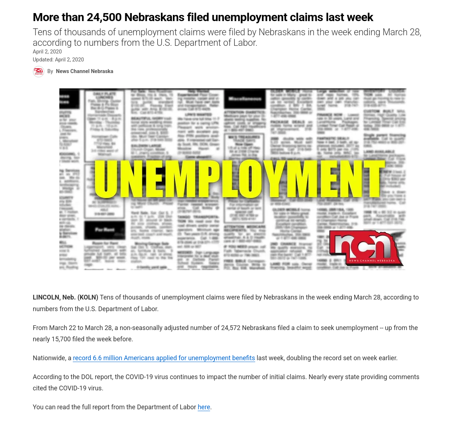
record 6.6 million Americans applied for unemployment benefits (164, 358)
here (204, 407)
